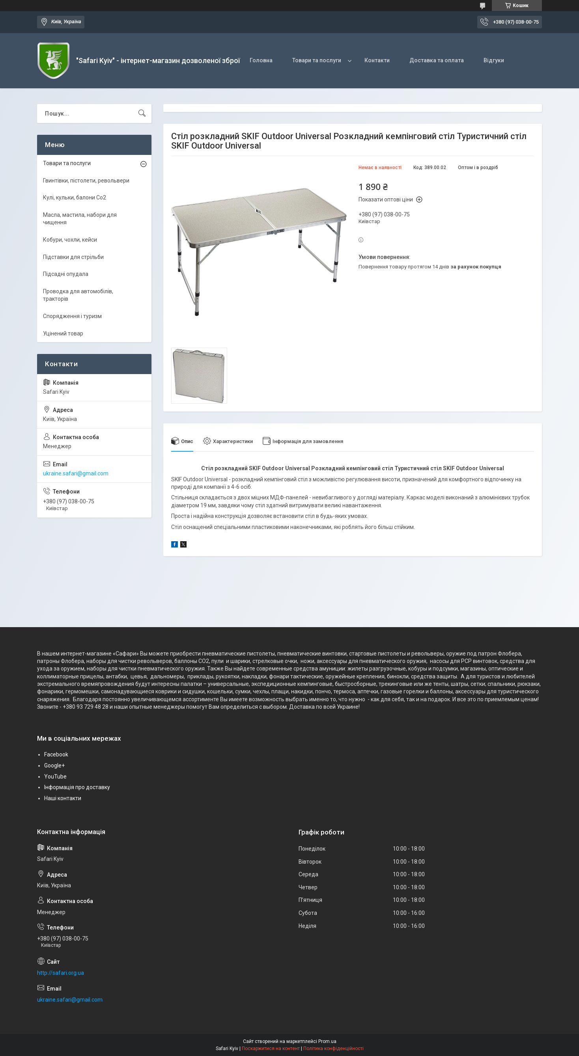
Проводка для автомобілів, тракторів (78, 295)
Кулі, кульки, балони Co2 (74, 197)
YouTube (55, 776)
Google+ (54, 765)
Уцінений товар (63, 333)
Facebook (56, 754)
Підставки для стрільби (73, 257)
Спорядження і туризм (72, 316)
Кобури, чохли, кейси (70, 240)
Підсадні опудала (65, 274)
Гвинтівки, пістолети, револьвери (86, 180)
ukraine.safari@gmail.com (75, 473)
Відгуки (494, 60)
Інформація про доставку (77, 787)
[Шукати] (142, 113)
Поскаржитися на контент (271, 1048)
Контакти (377, 60)
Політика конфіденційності (333, 1048)
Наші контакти (62, 798)
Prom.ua (327, 1041)
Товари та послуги (316, 60)
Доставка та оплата (436, 60)
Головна (261, 60)
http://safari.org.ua (60, 973)
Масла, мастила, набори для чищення (80, 219)
